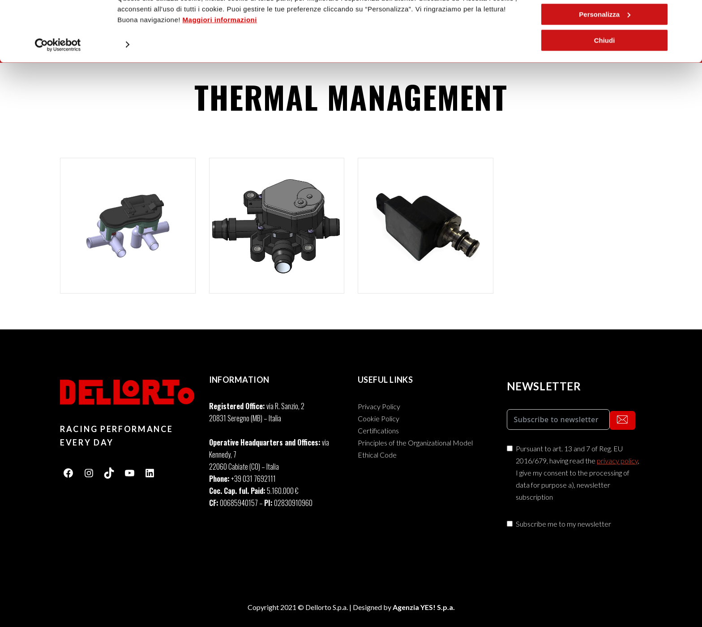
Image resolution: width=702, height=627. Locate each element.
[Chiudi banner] (688, 14)
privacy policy (617, 460)
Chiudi (604, 74)
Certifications (378, 430)
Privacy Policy (379, 406)
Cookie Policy (378, 418)
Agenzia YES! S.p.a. (424, 607)
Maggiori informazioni (220, 54)
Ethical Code (377, 454)
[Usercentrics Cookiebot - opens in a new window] (58, 79)
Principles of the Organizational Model (415, 442)
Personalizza (604, 48)
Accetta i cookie (604, 22)
